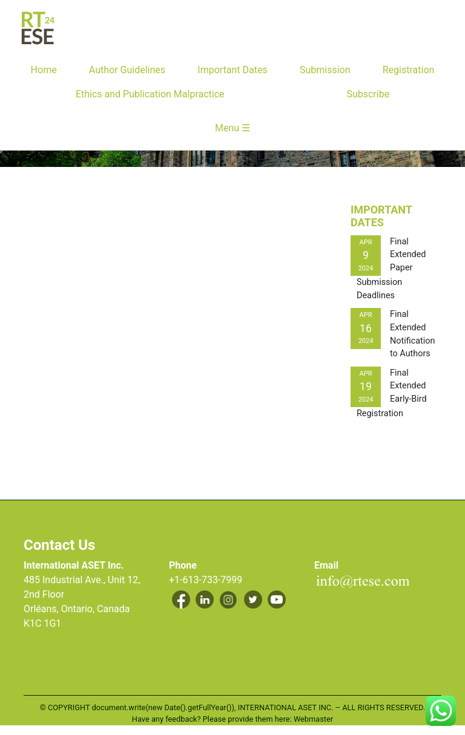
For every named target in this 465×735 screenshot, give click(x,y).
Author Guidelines (127, 70)
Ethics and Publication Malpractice (150, 94)
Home (44, 70)
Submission (325, 70)
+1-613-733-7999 (205, 580)
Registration (409, 70)
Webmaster (313, 719)
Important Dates (232, 70)
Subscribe (367, 94)
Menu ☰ (232, 128)
